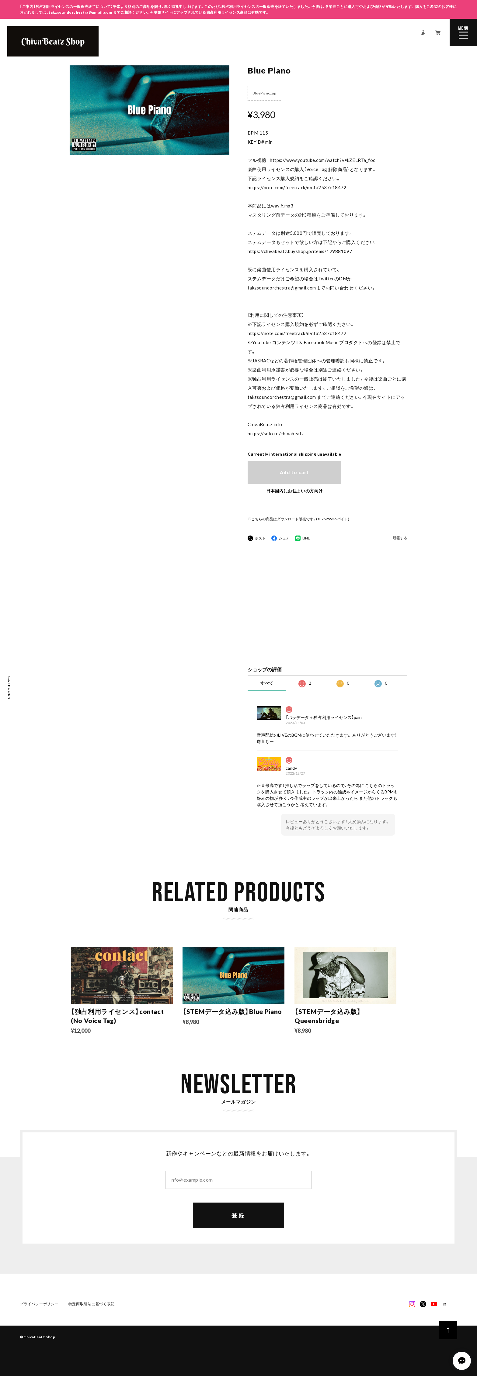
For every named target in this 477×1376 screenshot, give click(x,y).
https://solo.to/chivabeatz (276, 433)
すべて (266, 683)
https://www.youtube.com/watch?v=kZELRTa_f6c (322, 160)
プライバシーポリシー (39, 1304)
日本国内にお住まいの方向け (294, 490)
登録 (239, 1216)
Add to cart (294, 472)
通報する (400, 538)
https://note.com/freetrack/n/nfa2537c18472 (297, 187)
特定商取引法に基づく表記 (91, 1304)
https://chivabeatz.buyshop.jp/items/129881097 (300, 251)
